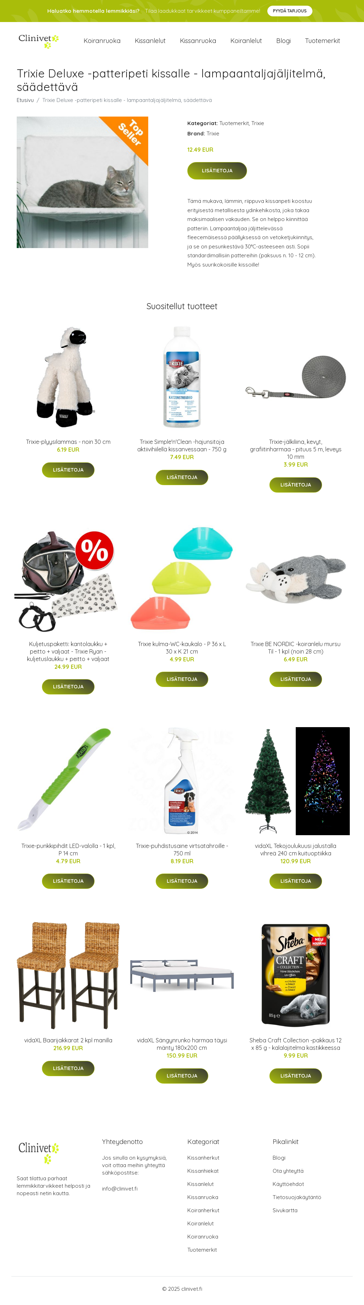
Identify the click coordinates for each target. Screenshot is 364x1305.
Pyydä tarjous (290, 11)
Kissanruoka (198, 42)
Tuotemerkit (322, 42)
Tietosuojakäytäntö (297, 1201)
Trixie (257, 126)
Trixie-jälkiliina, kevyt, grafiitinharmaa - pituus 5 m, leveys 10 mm (296, 453)
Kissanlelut (150, 42)
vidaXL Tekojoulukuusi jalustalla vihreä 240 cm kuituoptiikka (295, 853)
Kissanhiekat (203, 1174)
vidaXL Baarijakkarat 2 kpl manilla (68, 1044)
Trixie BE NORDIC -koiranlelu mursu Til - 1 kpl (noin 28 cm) (296, 651)
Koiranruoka (102, 42)
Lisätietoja (217, 174)
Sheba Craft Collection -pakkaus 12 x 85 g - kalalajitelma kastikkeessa (296, 1048)
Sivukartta (285, 1214)
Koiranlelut (246, 42)
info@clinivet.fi (120, 1192)
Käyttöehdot (288, 1188)
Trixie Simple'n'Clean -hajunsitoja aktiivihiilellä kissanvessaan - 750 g (181, 449)
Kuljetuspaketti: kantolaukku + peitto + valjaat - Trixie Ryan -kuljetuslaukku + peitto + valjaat (68, 655)
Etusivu (25, 103)
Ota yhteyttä (288, 1174)
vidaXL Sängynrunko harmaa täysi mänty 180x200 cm (182, 1048)
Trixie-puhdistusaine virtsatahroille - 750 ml (182, 853)
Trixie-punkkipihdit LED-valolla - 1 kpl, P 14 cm (68, 853)
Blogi (283, 42)
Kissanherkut (203, 1161)
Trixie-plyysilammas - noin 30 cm (68, 445)
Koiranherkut (203, 1214)
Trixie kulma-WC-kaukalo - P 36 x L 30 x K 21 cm (182, 651)
